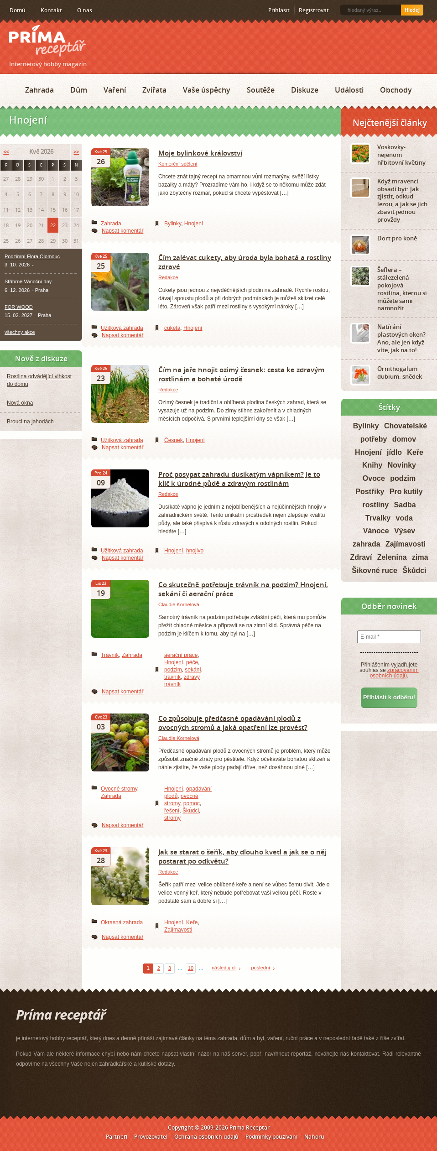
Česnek (173, 440)
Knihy (372, 465)
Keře (192, 922)
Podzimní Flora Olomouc (32, 256)
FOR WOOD (19, 307)
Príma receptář (47, 41)
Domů (18, 10)
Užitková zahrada (122, 328)
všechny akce (20, 332)
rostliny (375, 505)
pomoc (191, 803)
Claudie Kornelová (178, 604)
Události (349, 90)
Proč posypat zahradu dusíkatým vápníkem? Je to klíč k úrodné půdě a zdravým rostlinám (239, 478)
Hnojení (193, 223)
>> (76, 151)
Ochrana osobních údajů (206, 1137)
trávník (172, 677)
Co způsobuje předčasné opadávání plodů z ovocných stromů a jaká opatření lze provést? (232, 723)
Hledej (412, 10)
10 (190, 968)
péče (192, 662)
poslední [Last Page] (261, 967)
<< (6, 151)
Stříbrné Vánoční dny (28, 281)
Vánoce (376, 531)
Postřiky (369, 491)
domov (404, 439)
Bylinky (172, 223)
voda (404, 518)
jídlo (394, 452)
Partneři (116, 1137)
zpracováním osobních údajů (394, 673)
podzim (173, 670)
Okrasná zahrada (122, 922)
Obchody (396, 90)
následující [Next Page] (224, 967)
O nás (84, 10)
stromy (172, 818)
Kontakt (51, 10)
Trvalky (377, 518)
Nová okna (20, 403)
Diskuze (304, 90)
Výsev (404, 531)
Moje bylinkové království (200, 152)
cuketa (172, 328)
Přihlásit (279, 10)
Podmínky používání (271, 1137)
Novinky (402, 465)
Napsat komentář (122, 231)
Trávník (110, 655)
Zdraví (361, 557)
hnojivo (194, 550)
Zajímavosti (178, 930)
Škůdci (190, 810)
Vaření (115, 90)
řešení (171, 810)
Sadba (405, 505)
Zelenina (392, 557)
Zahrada (39, 90)
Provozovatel (150, 1137)
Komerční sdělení (178, 164)
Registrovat (314, 10)
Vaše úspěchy (206, 90)
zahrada (366, 544)
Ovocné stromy (119, 789)
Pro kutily (406, 491)
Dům (78, 90)
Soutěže (261, 90)
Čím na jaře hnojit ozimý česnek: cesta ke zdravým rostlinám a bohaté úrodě (241, 374)
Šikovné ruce (374, 570)
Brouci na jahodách (30, 421)
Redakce (168, 277)
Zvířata (154, 90)
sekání (193, 670)
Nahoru (314, 1137)
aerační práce (181, 655)
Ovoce (374, 478)
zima (420, 557)
